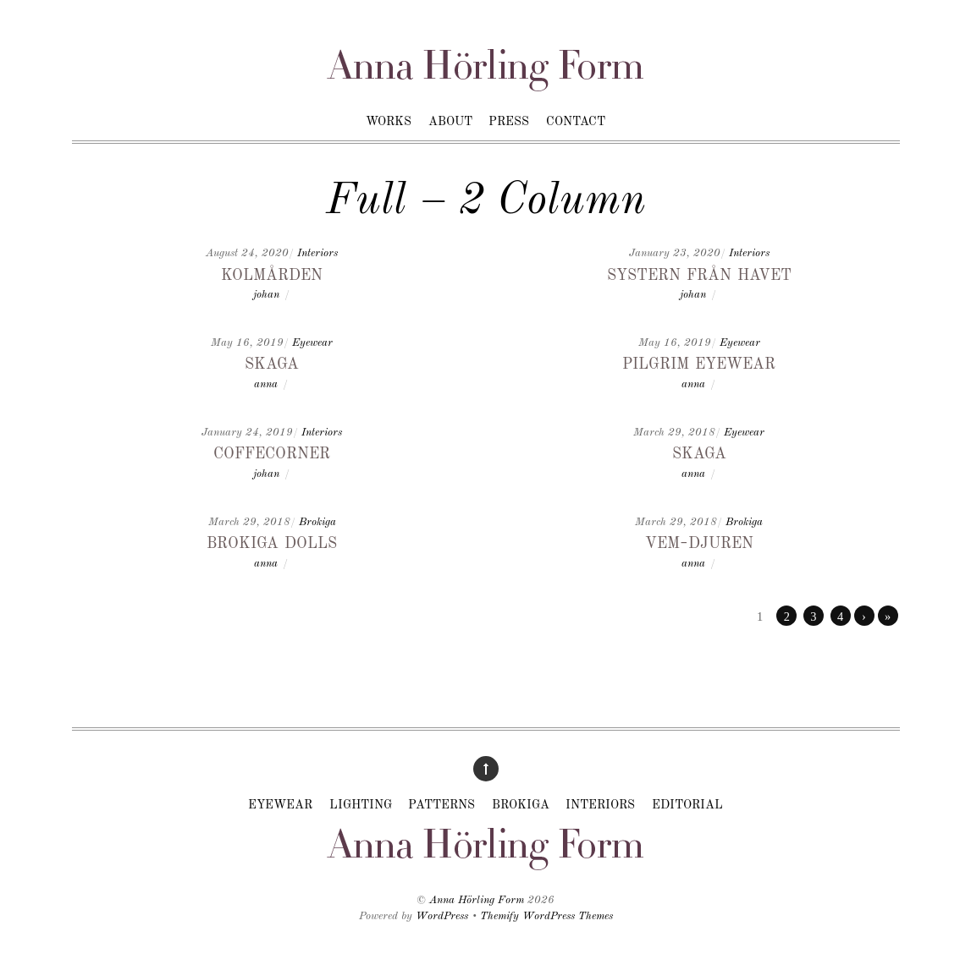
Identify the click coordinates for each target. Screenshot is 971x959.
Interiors (317, 253)
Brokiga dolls (272, 542)
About (450, 122)
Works (388, 122)
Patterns (441, 805)
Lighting (360, 805)
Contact (575, 122)
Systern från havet (699, 274)
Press (508, 122)
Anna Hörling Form (476, 900)
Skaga (272, 363)
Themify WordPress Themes (546, 916)
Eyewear (312, 342)
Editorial (687, 805)
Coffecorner (271, 452)
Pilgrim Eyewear (698, 363)
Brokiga (317, 522)
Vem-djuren (699, 542)
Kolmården (272, 274)
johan (266, 294)
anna (266, 384)
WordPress (442, 916)
